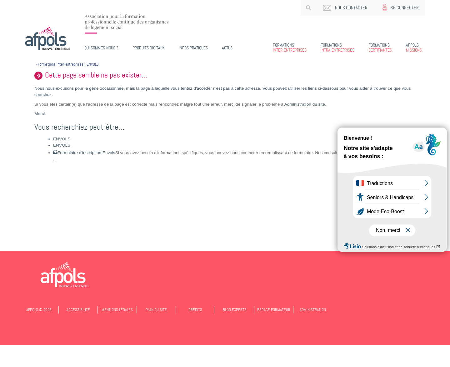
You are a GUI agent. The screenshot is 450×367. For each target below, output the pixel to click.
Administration (313, 309)
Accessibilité (78, 309)
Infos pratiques (193, 48)
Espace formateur (273, 309)
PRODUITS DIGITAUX (148, 48)
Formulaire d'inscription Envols (86, 152)
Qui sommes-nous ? (101, 48)
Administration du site (304, 104)
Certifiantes (380, 47)
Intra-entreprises (337, 47)
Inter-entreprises (290, 47)
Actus (227, 48)
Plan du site (156, 309)
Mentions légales (117, 309)
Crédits (195, 309)
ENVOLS (61, 139)
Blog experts (235, 309)
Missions (414, 47)
